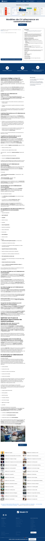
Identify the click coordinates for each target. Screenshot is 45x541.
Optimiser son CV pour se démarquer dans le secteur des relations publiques (36, 82)
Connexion (32, 1)
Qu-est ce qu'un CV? (19, 519)
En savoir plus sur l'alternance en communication (35, 85)
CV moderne (3, 522)
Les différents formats (19, 523)
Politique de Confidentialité (5, 533)
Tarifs (23, 1)
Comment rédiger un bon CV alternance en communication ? (37, 80)
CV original (2, 521)
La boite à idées (18, 526)
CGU (16, 533)
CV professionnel (3, 523)
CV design (2, 519)
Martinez (2, 30)
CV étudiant (32, 519)
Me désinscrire (18, 534)
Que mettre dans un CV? (19, 521)
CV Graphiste (32, 521)
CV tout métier (3, 526)
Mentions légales (18, 532)
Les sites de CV (18, 525)
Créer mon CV (18, 1)
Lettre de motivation (33, 529)
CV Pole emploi (32, 522)
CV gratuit (31, 527)
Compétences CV (33, 526)
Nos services (3, 532)
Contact (27, 1)
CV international (32, 525)
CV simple (2, 525)
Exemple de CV (3, 518)
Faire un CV (18, 518)
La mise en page (18, 522)
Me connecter (3, 534)
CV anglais (31, 523)
